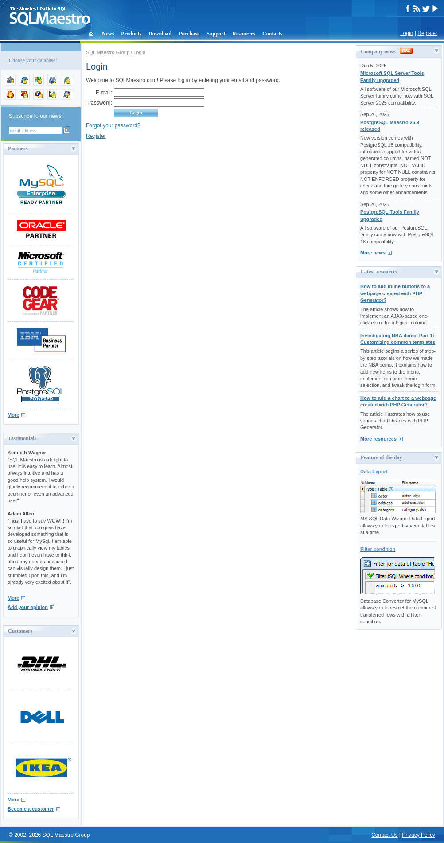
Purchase (189, 34)
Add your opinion (28, 607)
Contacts (272, 34)
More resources (378, 438)
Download (159, 34)
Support (215, 34)
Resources (243, 34)
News (108, 34)
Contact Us (384, 835)
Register (427, 33)
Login (406, 33)
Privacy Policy (418, 835)
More (13, 415)
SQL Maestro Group (107, 52)
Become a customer (31, 809)
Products (131, 34)
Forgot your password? (113, 125)
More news (373, 252)
